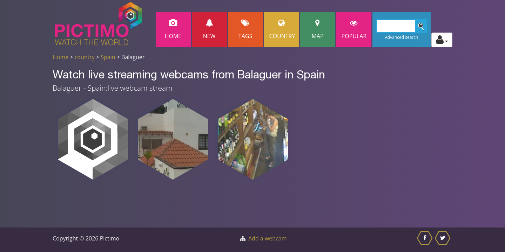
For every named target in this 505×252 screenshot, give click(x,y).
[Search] (401, 26)
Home (173, 29)
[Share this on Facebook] (426, 239)
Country (282, 29)
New (209, 29)
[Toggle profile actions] (441, 40)
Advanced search (401, 37)
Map (317, 29)
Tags (245, 29)
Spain (108, 57)
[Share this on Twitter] (443, 239)
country (85, 57)
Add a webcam (267, 238)
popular (354, 29)
